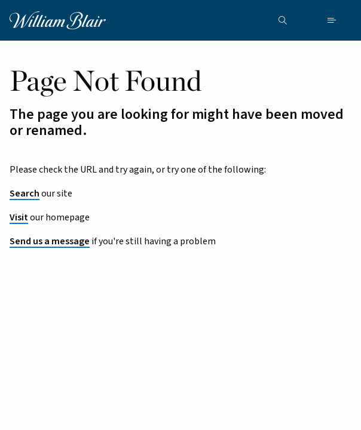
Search (24, 193)
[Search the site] (282, 20)
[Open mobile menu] (331, 20)
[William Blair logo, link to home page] (58, 19)
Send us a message (50, 241)
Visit (19, 217)
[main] (180, 222)
